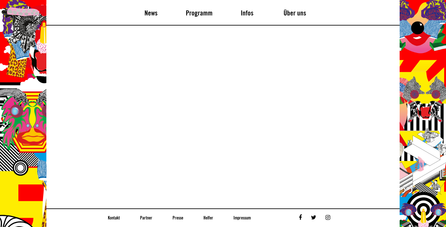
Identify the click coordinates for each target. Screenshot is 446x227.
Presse (178, 218)
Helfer (208, 218)
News (151, 13)
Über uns (295, 13)
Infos (247, 13)
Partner (146, 218)
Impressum (242, 218)
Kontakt (114, 218)
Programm (199, 13)
